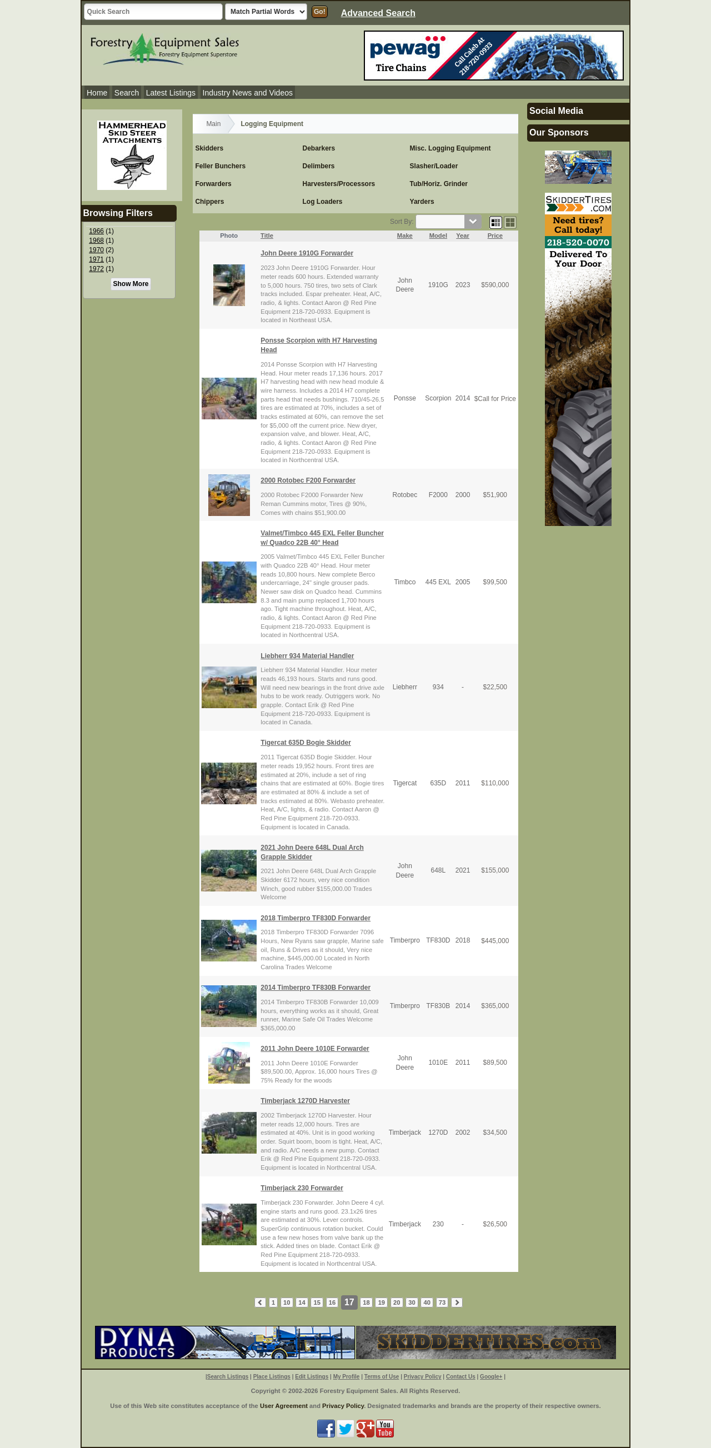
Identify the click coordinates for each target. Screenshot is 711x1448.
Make (405, 235)
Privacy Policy (423, 1377)
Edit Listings (311, 1377)
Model (438, 235)
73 (442, 1302)
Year (462, 235)
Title (267, 235)
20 (396, 1302)
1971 (96, 259)
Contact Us (460, 1377)
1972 (96, 269)
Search (126, 92)
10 (286, 1302)
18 (366, 1302)
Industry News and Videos (248, 92)
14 (301, 1302)
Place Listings (272, 1377)
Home (97, 92)
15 (317, 1302)
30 (411, 1302)
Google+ (491, 1377)
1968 (96, 240)
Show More (130, 284)
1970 (96, 250)
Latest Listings (171, 92)
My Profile (346, 1377)
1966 (96, 231)
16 (332, 1302)
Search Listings (227, 1377)
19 (381, 1302)
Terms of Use (381, 1377)
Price (495, 235)
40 (426, 1302)
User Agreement (284, 1405)
